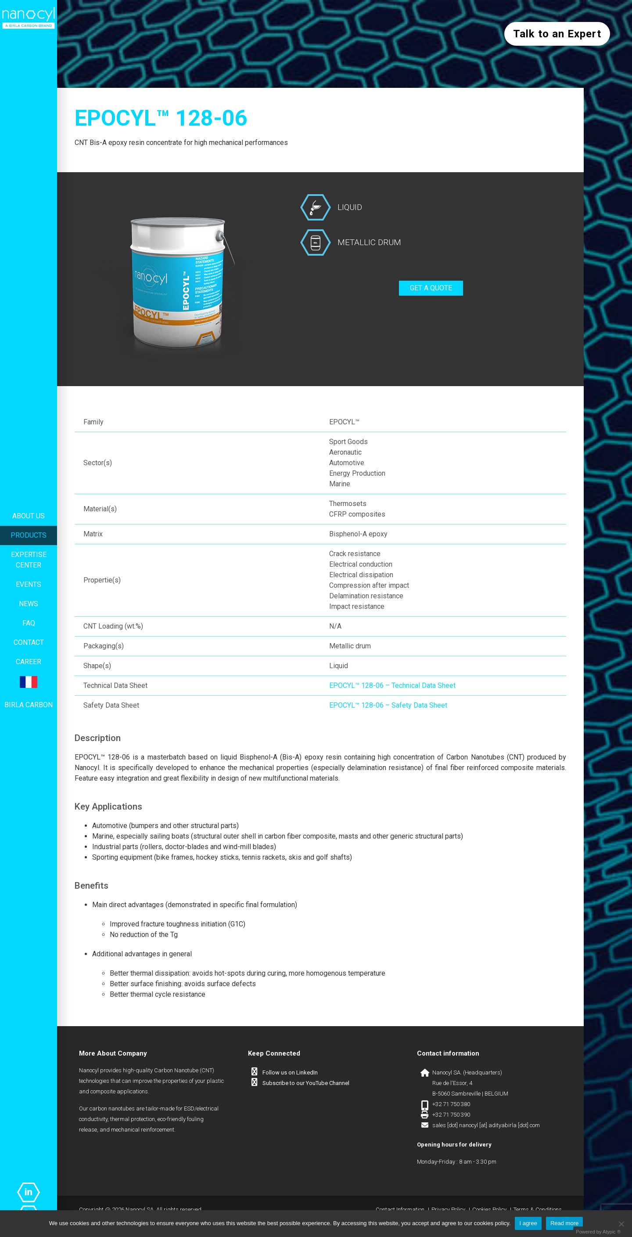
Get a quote (431, 288)
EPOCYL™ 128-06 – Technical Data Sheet (392, 685)
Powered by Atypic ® (598, 1231)
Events (28, 584)
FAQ (28, 623)
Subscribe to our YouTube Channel (305, 1083)
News (28, 604)
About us (28, 516)
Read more (564, 1223)
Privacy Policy (448, 1209)
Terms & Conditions (538, 1209)
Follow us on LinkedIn (290, 1072)
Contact (29, 642)
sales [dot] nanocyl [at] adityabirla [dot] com (486, 1125)
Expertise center (29, 559)
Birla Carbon (28, 705)
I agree (528, 1223)
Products (29, 535)
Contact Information (400, 1209)
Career (28, 662)
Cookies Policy (489, 1209)
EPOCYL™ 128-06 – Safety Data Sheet (388, 705)
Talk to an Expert (557, 34)
